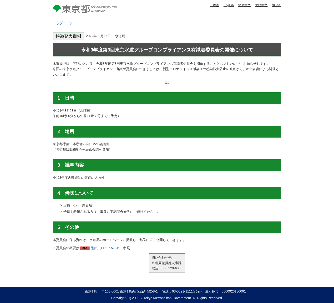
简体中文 (244, 5)
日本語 (214, 5)
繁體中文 (261, 5)
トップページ (63, 23)
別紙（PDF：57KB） (106, 248)
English (228, 5)
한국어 (276, 5)
